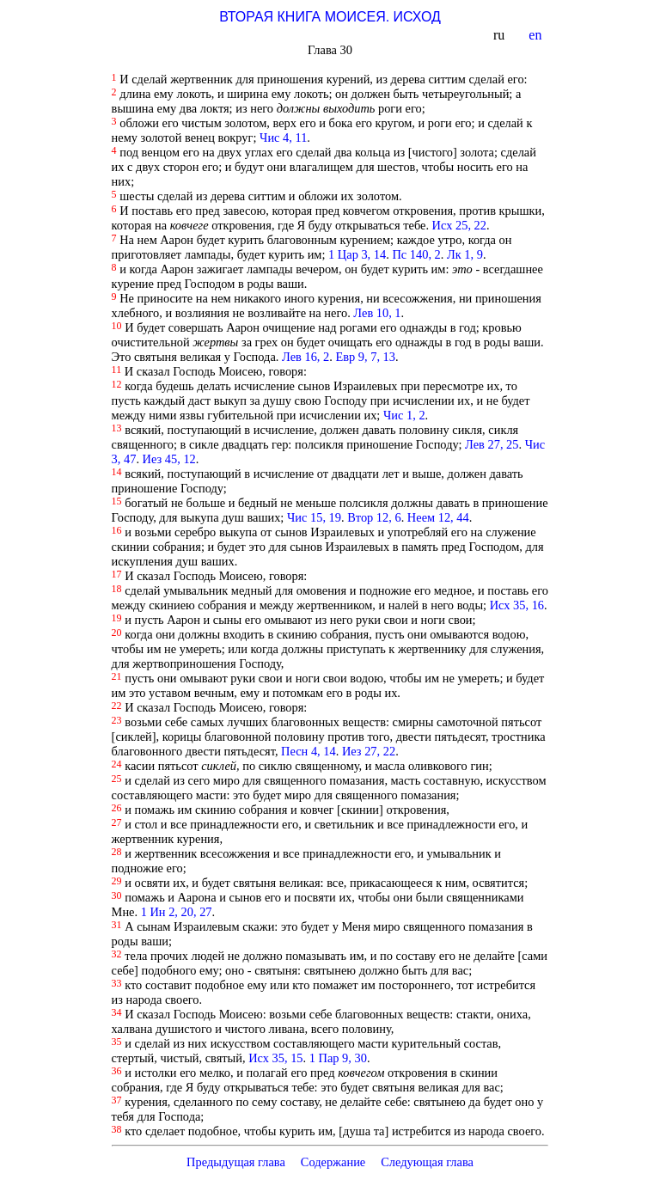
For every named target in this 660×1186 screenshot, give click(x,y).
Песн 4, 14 (308, 751)
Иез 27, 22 (368, 751)
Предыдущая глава (235, 1162)
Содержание (333, 1162)
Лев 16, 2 (305, 357)
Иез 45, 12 (169, 459)
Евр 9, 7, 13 (365, 357)
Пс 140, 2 (416, 254)
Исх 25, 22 (459, 225)
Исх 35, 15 (275, 1058)
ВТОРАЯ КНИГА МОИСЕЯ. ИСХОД (330, 16)
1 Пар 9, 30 (338, 1058)
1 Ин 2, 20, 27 (176, 912)
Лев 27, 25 (491, 444)
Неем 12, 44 (438, 517)
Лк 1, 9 (465, 254)
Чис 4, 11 (283, 137)
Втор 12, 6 (373, 517)
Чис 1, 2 (404, 415)
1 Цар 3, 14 (357, 254)
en (537, 35)
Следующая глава (427, 1162)
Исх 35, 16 (517, 605)
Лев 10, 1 (376, 313)
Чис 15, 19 (314, 517)
